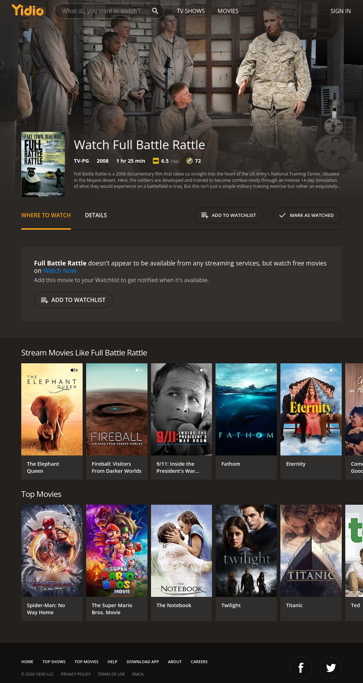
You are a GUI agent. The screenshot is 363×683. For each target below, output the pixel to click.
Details (96, 215)
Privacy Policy (76, 674)
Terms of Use (111, 674)
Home (27, 661)
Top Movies (87, 661)
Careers (199, 661)
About (175, 661)
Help (113, 661)
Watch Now (60, 270)
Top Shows (54, 661)
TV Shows (191, 11)
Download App (143, 661)
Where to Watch (46, 215)
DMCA (137, 674)
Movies (228, 11)
